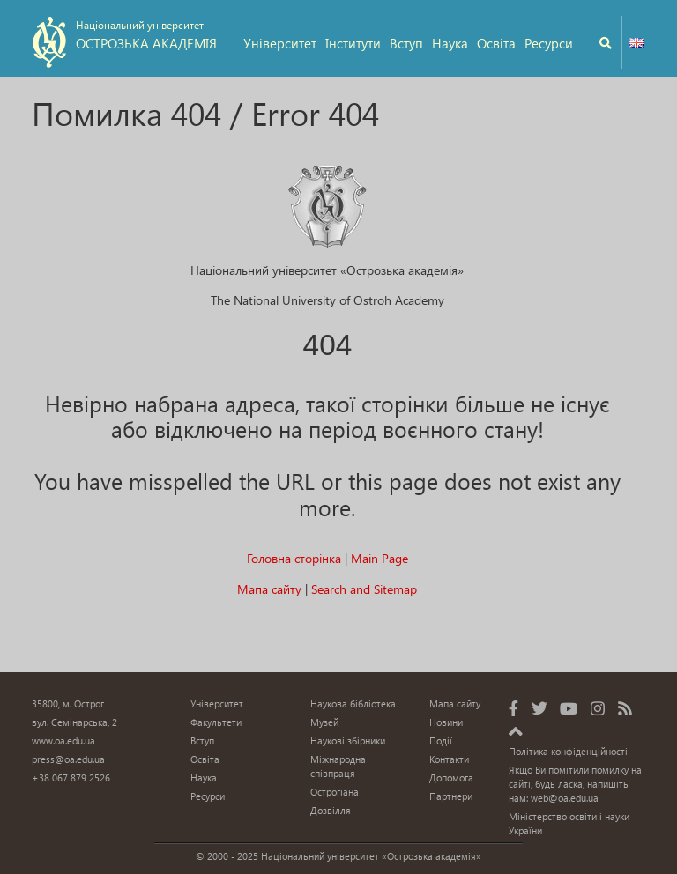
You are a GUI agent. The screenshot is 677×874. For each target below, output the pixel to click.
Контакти (449, 759)
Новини (446, 722)
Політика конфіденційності (568, 751)
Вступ (406, 43)
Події (440, 740)
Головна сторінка (294, 558)
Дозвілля (330, 810)
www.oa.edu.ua (63, 740)
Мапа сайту (269, 589)
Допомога (451, 777)
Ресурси (548, 43)
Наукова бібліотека (353, 703)
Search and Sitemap (364, 589)
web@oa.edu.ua (565, 798)
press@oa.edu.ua (68, 759)
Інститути (353, 43)
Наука (450, 43)
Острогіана (334, 791)
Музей (324, 722)
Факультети (216, 722)
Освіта (496, 43)
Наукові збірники (347, 740)
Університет (279, 43)
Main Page (379, 558)
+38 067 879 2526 (71, 777)
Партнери (450, 796)
